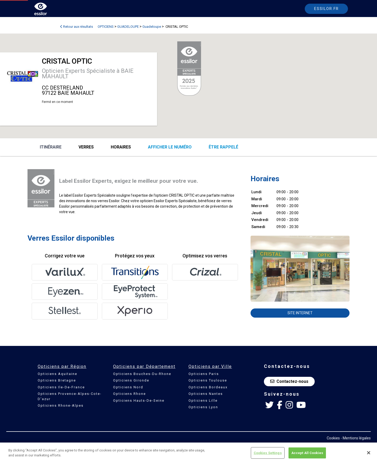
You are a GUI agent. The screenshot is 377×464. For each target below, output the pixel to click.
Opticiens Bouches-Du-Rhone (142, 374)
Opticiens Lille (203, 400)
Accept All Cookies (307, 453)
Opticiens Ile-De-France (61, 387)
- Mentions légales (356, 438)
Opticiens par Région (62, 366)
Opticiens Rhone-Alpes (61, 405)
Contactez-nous (289, 381)
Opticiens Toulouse (207, 380)
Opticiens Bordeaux (208, 387)
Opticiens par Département (144, 366)
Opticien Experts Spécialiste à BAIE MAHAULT (88, 74)
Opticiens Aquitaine (57, 374)
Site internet (300, 313)
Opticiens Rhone (129, 394)
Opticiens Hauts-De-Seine (138, 400)
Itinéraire (51, 147)
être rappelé (223, 147)
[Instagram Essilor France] (289, 405)
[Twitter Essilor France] (269, 405)
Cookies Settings (268, 453)
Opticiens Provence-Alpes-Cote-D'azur (70, 396)
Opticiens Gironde (131, 380)
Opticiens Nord (128, 387)
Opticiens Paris (203, 374)
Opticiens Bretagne (57, 380)
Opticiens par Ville (210, 366)
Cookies (333, 438)
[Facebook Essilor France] (280, 405)
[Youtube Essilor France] (301, 405)
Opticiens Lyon (203, 407)
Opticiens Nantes (205, 394)
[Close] (368, 453)
